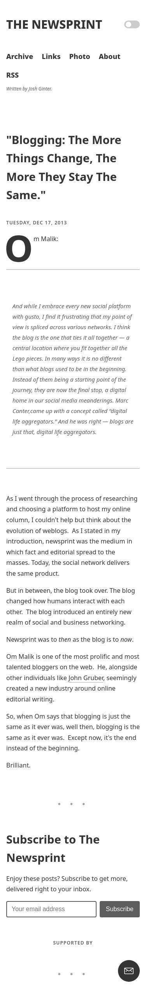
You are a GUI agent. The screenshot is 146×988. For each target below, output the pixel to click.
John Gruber (86, 678)
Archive (19, 56)
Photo (79, 56)
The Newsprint (54, 24)
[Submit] (120, 909)
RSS (12, 75)
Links (51, 56)
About (109, 56)
